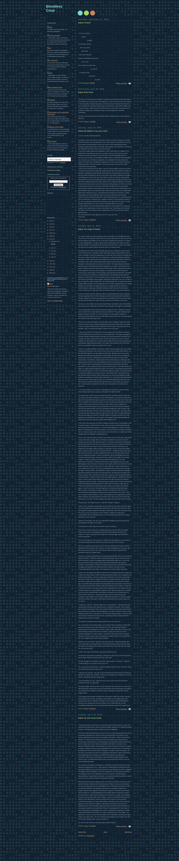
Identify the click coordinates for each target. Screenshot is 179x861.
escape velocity (52, 141)
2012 (51, 264)
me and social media (92, 718)
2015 (51, 236)
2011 (51, 267)
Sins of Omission (52, 60)
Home (105, 832)
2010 (51, 270)
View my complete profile (55, 300)
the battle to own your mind (95, 131)
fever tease (88, 92)
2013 (51, 261)
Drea (51, 284)
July (52, 248)
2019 (51, 224)
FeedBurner (62, 187)
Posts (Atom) (91, 835)
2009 (51, 273)
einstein (87, 23)
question (49, 73)
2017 (51, 230)
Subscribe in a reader (53, 170)
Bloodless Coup (54, 8)
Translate (60, 162)
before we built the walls (54, 87)
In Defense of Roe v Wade (55, 127)
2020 (51, 221)
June (52, 251)
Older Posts (128, 832)
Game (49, 48)
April (52, 257)
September (54, 241)
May (52, 254)
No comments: (122, 83)
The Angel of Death (92, 229)
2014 (51, 239)
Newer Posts (82, 832)
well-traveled (51, 100)
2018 (51, 227)
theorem (49, 27)
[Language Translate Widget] (59, 159)
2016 (51, 233)
